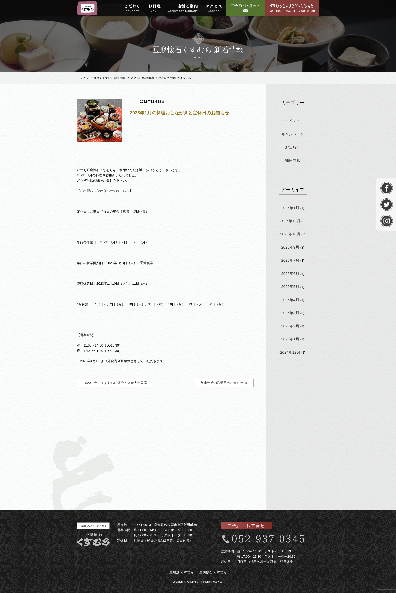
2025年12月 (290, 221)
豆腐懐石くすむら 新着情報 (108, 77)
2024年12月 (290, 352)
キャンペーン (292, 134)
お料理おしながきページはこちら (104, 191)
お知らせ (292, 147)
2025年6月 (290, 273)
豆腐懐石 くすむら (213, 572)
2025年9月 (290, 247)
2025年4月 (290, 300)
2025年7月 (290, 260)
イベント (292, 121)
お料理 (154, 8)
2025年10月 (290, 234)
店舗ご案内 (183, 8)
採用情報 (292, 160)
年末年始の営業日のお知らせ (222, 383)
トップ (81, 77)
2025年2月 (290, 326)
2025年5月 (290, 286)
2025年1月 (290, 339)
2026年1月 (290, 208)
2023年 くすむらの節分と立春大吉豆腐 (117, 383)
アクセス (214, 8)
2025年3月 (290, 313)
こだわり (132, 8)
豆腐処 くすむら (181, 572)
